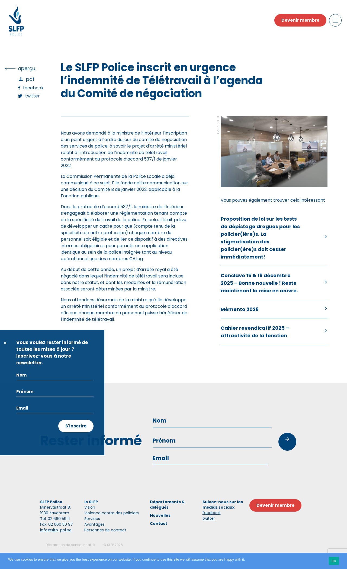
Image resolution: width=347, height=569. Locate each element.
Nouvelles (160, 515)
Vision (89, 507)
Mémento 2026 (240, 309)
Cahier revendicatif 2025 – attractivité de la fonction (255, 332)
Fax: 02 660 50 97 (56, 524)
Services (92, 518)
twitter (209, 518)
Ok (334, 561)
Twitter (32, 96)
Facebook (33, 88)
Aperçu (26, 68)
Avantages (94, 524)
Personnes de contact (105, 530)
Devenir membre (300, 20)
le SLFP (91, 502)
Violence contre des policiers (111, 513)
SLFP (110, 544)
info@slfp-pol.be (56, 530)
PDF (30, 79)
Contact (158, 523)
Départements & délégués (167, 504)
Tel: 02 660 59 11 (55, 518)
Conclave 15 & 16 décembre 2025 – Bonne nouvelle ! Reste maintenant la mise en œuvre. (259, 283)
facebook (212, 512)
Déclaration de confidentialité (70, 544)
